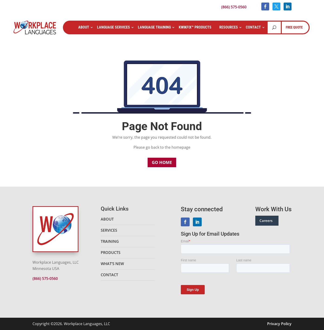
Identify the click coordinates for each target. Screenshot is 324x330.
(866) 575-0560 (233, 7)
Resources (228, 27)
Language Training (154, 27)
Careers (265, 220)
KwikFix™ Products (195, 27)
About (83, 27)
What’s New (112, 263)
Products (110, 252)
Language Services (113, 27)
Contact (253, 27)
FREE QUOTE (294, 27)
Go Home (162, 162)
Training (110, 241)
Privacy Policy (279, 323)
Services (109, 230)
